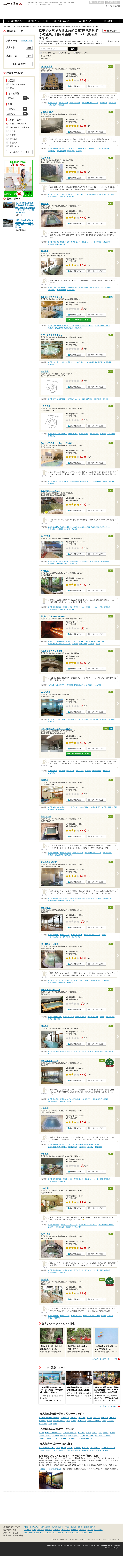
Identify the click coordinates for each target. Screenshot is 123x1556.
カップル (81, 1433)
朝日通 (89, 1418)
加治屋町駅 (106, 242)
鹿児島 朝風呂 (91, 194)
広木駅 (102, 1017)
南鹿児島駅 (104, 1051)
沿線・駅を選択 (19, 64)
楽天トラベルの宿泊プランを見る (78, 320)
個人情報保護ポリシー (54, 1545)
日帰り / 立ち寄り (17, 84)
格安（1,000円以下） (53, 1433)
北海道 (73, 1527)
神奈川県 (27, 1527)
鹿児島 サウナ (101, 194)
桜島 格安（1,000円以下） (56, 685)
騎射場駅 (60, 529)
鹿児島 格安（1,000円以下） (87, 149)
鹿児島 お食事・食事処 (102, 326)
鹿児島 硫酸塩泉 (80, 1017)
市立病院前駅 (104, 561)
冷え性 (94, 1433)
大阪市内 (67, 1533)
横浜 (26, 1533)
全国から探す (27, 40)
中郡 (50, 1424)
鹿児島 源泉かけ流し (96, 287)
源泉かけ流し (73, 1436)
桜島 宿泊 (62, 771)
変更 (29, 48)
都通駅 (105, 481)
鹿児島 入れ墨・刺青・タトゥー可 (59, 644)
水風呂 (88, 1433)
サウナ (41, 1433)
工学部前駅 (66, 937)
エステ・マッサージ (60, 1439)
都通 (68, 1421)
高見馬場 (112, 1418)
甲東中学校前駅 (60, 244)
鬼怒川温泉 (98, 1530)
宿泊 (100, 1433)
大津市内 (83, 1533)
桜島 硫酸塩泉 (52, 771)
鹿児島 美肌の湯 (53, 242)
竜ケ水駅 (100, 1179)
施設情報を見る (75, 86)
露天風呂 (63, 1436)
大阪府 (67, 1527)
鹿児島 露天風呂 (104, 149)
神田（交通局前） (94, 1421)
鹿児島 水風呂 (83, 434)
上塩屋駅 (110, 1316)
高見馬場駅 (97, 242)
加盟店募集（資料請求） (59, 1539)
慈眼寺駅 (57, 1318)
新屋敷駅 (105, 399)
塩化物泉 (55, 1436)
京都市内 (75, 1533)
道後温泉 (74, 1530)
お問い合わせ (115, 1539)
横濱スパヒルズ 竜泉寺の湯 (51, 1469)
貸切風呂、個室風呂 (103, 1436)
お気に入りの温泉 (96, 2)
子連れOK (90, 1436)
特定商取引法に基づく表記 (72, 1545)
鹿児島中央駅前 (59, 1421)
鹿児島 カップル (74, 103)
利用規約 (86, 1545)
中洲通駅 (112, 481)
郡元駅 (105, 1099)
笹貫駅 (50, 1318)
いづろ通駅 (97, 685)
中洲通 (73, 1421)
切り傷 (82, 1436)
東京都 (60, 1527)
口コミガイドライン (93, 1539)
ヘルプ (105, 1539)
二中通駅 (82, 399)
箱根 (34, 1530)
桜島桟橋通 (65, 1418)
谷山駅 (103, 1316)
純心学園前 (43, 1424)
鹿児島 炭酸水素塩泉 (55, 607)
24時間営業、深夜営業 (20, 127)
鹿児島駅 (79, 151)
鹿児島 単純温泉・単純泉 (56, 149)
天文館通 (104, 1418)
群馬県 (54, 1527)
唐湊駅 (104, 935)
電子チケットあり (50, 53)
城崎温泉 (48, 1530)
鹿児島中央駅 (61, 290)
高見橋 (49, 1421)
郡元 (55, 1424)
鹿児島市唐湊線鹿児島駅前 (49, 1418)
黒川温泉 (82, 1530)
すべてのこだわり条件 (19, 152)
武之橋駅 (89, 399)
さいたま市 (47, 1533)
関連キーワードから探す (13, 1536)
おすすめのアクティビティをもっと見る (103, 1359)
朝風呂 (112, 1433)
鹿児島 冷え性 (63, 103)
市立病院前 (82, 1421)
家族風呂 (72, 1439)
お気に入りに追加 (97, 86)
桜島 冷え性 (80, 771)
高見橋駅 (51, 244)
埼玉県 (35, 1527)
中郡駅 (111, 1051)
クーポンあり (66, 53)
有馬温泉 (40, 1530)
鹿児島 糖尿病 (52, 481)
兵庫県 (47, 1527)
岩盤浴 (13, 135)
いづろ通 (96, 1418)
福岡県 (92, 1527)
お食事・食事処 (45, 1436)
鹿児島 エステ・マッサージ (84, 326)
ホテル (105, 1433)
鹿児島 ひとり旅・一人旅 (90, 103)
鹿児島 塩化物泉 (53, 527)
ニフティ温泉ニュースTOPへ (106, 1406)
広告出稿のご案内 (76, 1539)
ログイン (109, 6)
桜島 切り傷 (70, 771)
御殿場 (60, 1533)
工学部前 (110, 1421)
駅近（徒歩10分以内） (85, 1439)
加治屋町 (42, 1421)
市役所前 (82, 1418)
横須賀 (36, 1533)
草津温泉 (27, 1530)
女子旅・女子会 (45, 1439)
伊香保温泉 (66, 1530)
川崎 (30, 1533)
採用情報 (117, 1545)
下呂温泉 (56, 1530)
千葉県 (41, 1527)
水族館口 (73, 1418)
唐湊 (104, 1421)
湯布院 (90, 1530)
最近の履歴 (112, 2)
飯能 (54, 1533)
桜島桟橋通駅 (52, 105)
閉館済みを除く (82, 53)
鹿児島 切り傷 (52, 103)
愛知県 (86, 1527)
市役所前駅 (103, 103)
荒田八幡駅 (97, 399)
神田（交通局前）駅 (70, 564)
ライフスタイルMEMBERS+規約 (101, 1545)
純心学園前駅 (76, 937)
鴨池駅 (98, 644)
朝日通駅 (61, 105)
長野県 (79, 1527)
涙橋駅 (96, 1051)
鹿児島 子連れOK (65, 527)
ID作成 (117, 6)
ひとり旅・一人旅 (70, 1433)
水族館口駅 (112, 103)
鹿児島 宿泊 (52, 326)
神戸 (90, 1533)
